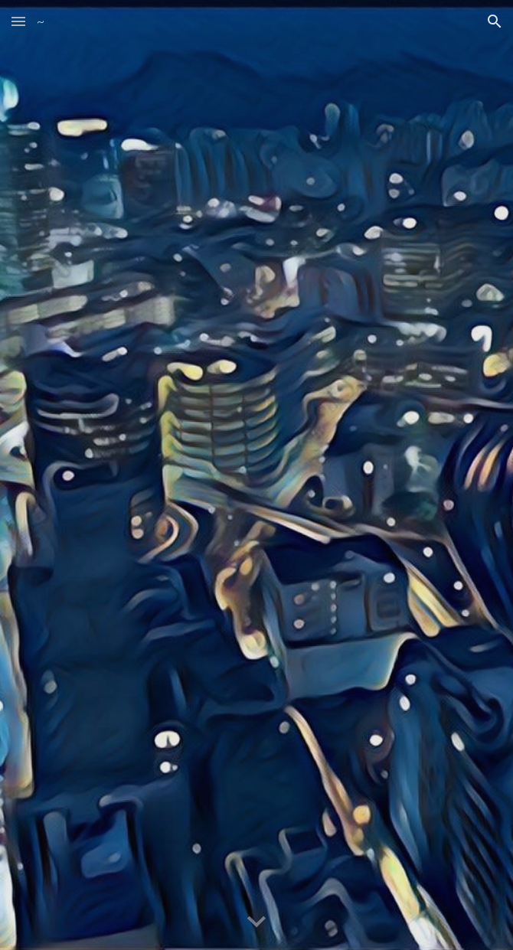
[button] (18, 21)
